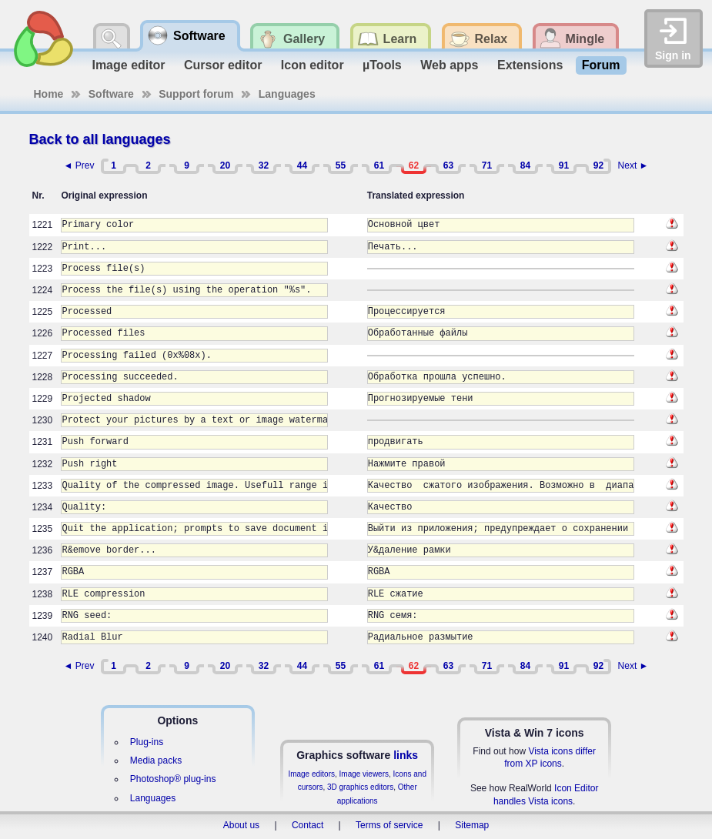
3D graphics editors (360, 787)
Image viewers (364, 774)
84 (525, 165)
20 (225, 165)
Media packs (156, 760)
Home (49, 94)
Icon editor (312, 65)
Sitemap (472, 825)
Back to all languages (100, 139)
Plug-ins (146, 742)
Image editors (311, 774)
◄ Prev (79, 165)
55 (341, 165)
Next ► (633, 165)
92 (598, 165)
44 (302, 165)
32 (264, 165)
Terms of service (389, 825)
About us (241, 825)
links (405, 755)
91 (564, 165)
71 (487, 165)
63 (448, 165)
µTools (382, 65)
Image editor (128, 65)
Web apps (449, 65)
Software (111, 94)
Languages (287, 94)
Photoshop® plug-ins (173, 779)
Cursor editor (223, 65)
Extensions (530, 65)
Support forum (196, 94)
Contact (307, 825)
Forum (601, 65)
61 (379, 165)
